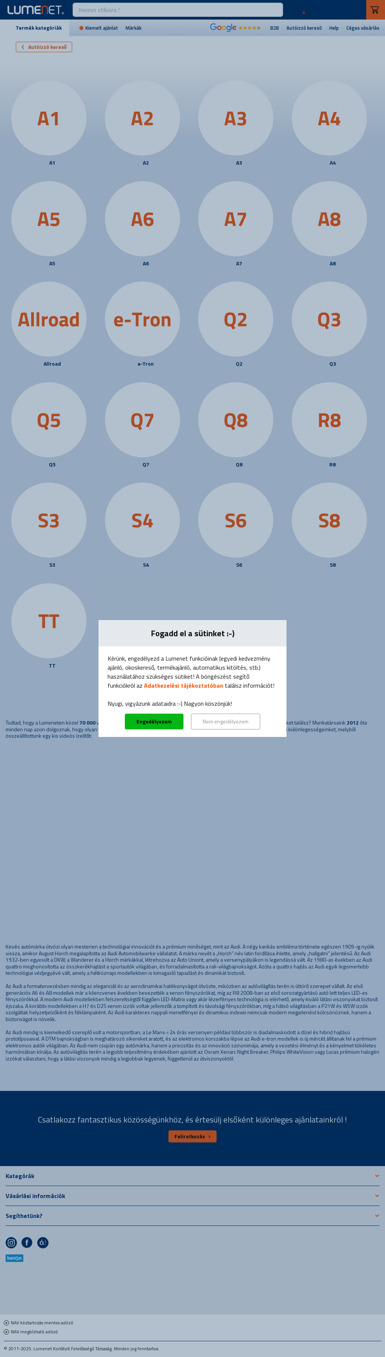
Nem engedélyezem (226, 721)
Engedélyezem (154, 721)
